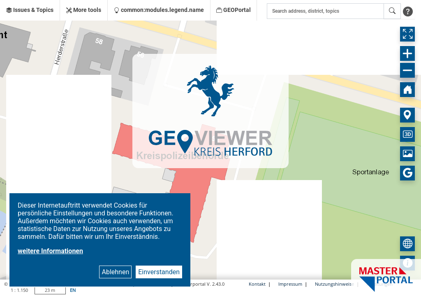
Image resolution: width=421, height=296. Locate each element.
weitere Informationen (50, 251)
